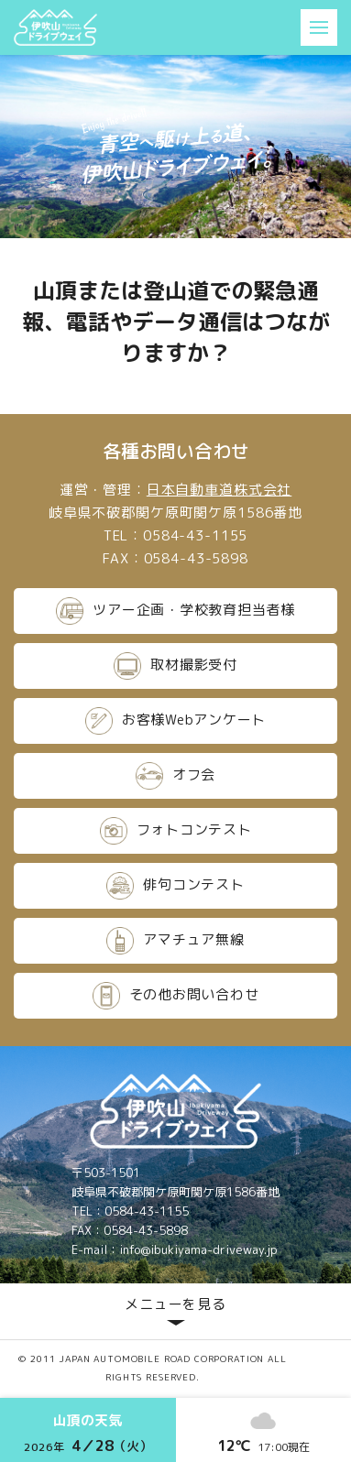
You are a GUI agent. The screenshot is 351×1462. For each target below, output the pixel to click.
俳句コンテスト (175, 886)
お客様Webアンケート (175, 721)
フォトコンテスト (176, 831)
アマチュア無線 (175, 941)
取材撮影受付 (175, 666)
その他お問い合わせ (176, 995)
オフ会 (175, 776)
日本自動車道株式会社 (219, 489)
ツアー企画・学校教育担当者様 (175, 611)
